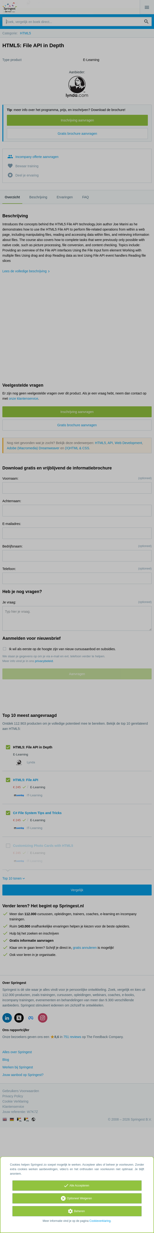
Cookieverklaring (99, 1221)
